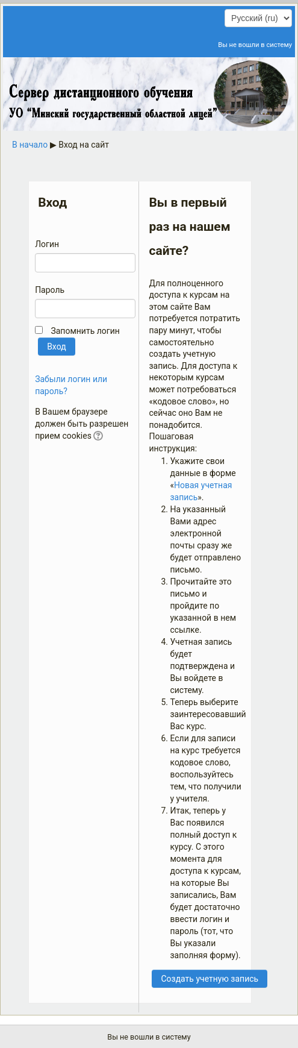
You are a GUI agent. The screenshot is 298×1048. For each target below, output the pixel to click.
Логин (47, 244)
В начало (30, 144)
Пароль (49, 290)
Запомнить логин (85, 331)
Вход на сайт (83, 144)
